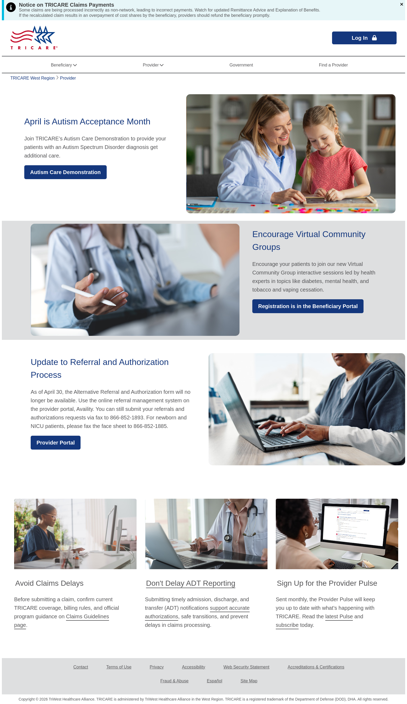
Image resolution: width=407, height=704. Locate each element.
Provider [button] (153, 66)
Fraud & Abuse (174, 681)
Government (241, 65)
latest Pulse (339, 616)
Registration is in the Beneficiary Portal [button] (308, 306)
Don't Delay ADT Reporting (191, 583)
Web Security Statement (246, 667)
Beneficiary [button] (64, 66)
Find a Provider (333, 65)
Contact (80, 667)
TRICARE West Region (32, 78)
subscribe (287, 625)
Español (214, 681)
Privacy (156, 667)
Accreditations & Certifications (316, 667)
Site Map (249, 681)
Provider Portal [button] (56, 443)
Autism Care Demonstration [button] (65, 172)
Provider (68, 78)
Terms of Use (118, 667)
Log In (364, 38)
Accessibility (193, 667)
